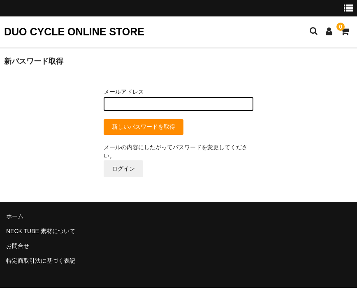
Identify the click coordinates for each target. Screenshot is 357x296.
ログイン (123, 168)
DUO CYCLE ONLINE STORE (74, 31)
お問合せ (17, 246)
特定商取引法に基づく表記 (40, 260)
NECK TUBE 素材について (40, 231)
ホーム (14, 216)
